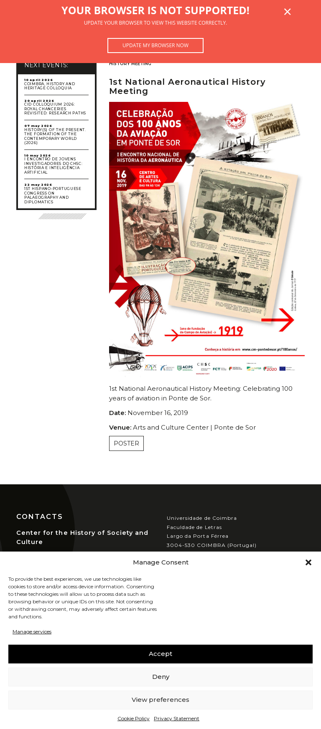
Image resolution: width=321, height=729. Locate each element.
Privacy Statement (176, 718)
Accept (160, 654)
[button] (308, 562)
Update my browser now (155, 45)
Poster (126, 443)
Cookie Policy (133, 718)
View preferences (160, 700)
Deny (160, 677)
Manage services (32, 631)
